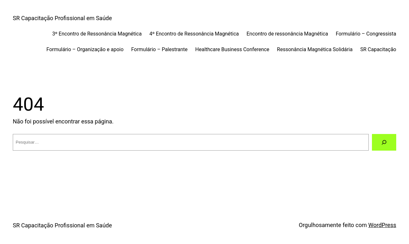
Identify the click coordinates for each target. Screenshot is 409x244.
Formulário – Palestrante (159, 49)
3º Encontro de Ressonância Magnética (97, 34)
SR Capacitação (378, 49)
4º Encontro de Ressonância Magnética (194, 34)
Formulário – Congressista (366, 34)
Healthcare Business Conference (232, 49)
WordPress (382, 225)
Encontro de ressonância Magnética (287, 34)
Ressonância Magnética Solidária (315, 49)
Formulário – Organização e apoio (84, 49)
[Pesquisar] (384, 142)
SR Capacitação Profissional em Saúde (62, 18)
